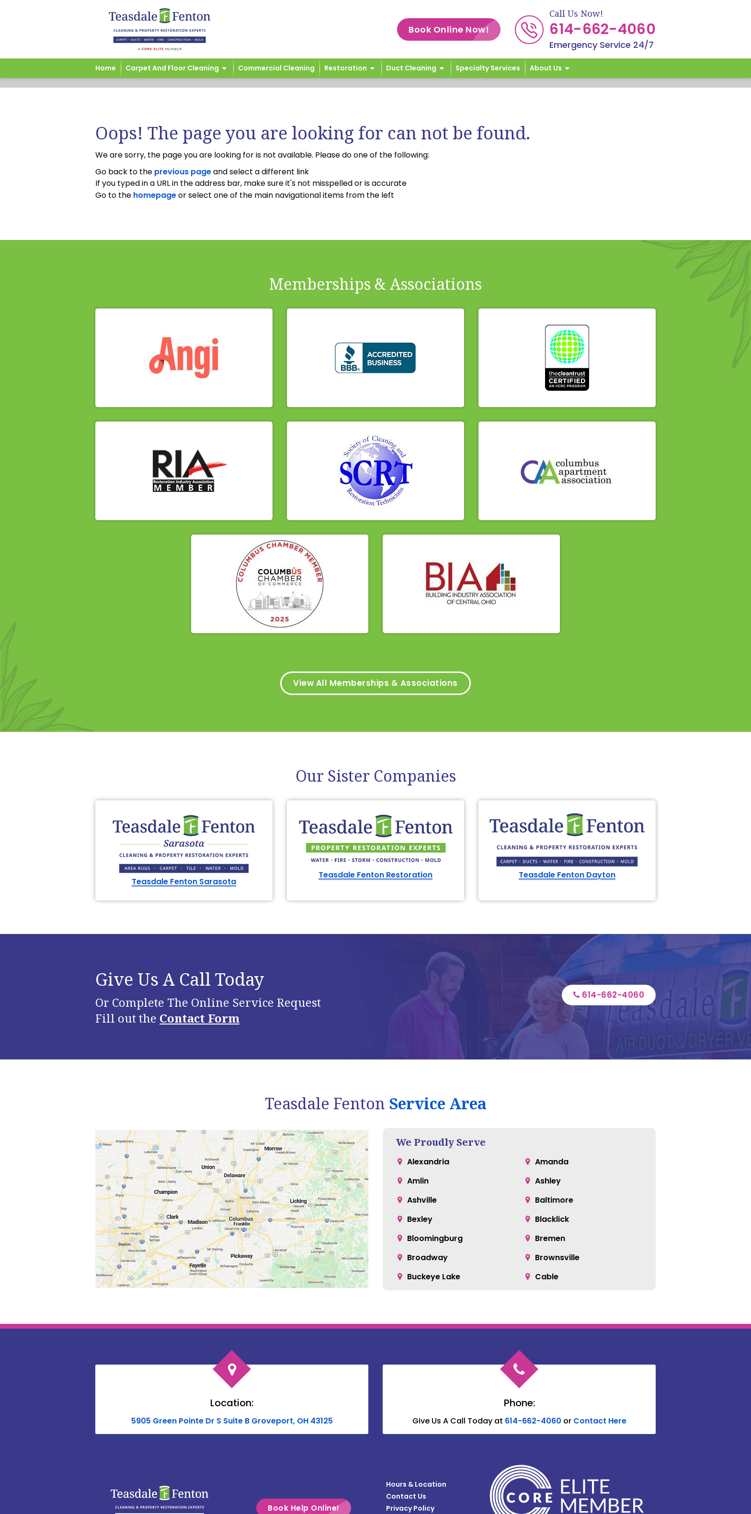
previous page (182, 171)
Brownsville (557, 1259)
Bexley (419, 1221)
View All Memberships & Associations (375, 684)
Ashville (422, 1201)
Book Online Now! (455, 29)
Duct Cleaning (411, 68)
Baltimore (554, 1201)
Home (105, 68)
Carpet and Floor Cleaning (172, 68)
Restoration (345, 68)
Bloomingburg (435, 1240)
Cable (546, 1278)
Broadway (427, 1259)
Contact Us (406, 1498)
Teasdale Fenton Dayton (567, 876)
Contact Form (199, 1020)
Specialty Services (487, 68)
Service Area (438, 1105)
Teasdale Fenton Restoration (375, 876)
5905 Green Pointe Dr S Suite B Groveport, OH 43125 (232, 1422)
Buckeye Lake (433, 1278)
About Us (546, 68)
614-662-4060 (602, 29)
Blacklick (552, 1221)
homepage (154, 195)
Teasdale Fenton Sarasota (184, 883)
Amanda (552, 1163)
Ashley (548, 1182)
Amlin (418, 1182)
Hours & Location (416, 1486)
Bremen (550, 1240)
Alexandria (428, 1163)
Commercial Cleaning (276, 68)
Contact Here (599, 1422)
